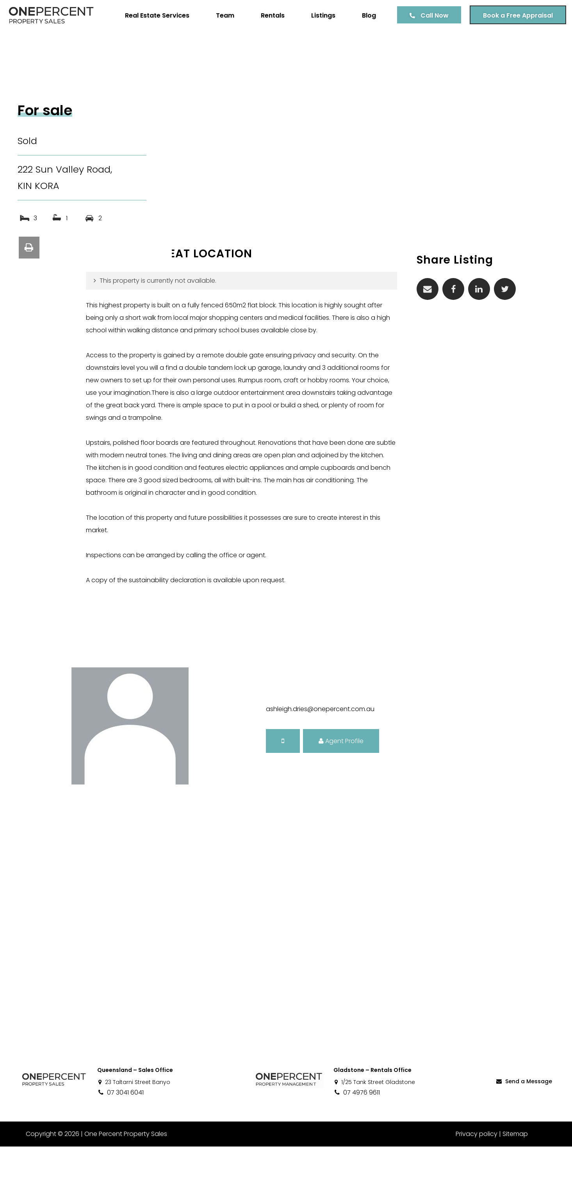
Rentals (267, 15)
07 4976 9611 (356, 1129)
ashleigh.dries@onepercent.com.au (320, 746)
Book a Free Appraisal (512, 15)
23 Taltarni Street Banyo (133, 1119)
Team (219, 15)
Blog (363, 15)
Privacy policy (476, 1171)
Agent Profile (341, 778)
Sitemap (515, 1171)
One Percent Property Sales (123, 1171)
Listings (317, 15)
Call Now (429, 15)
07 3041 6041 (120, 1129)
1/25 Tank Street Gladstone (374, 1119)
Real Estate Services (151, 15)
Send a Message (523, 1119)
